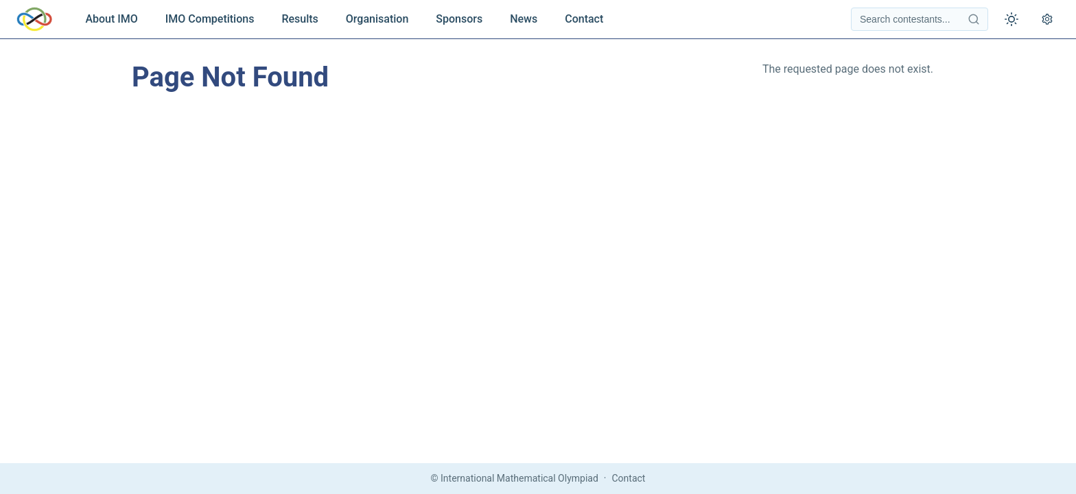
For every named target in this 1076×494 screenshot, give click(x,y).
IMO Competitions (210, 18)
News (523, 18)
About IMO (111, 18)
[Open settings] (1047, 19)
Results (299, 18)
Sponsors (459, 18)
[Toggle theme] (1011, 19)
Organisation (377, 18)
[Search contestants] (919, 19)
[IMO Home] (34, 19)
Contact (584, 18)
